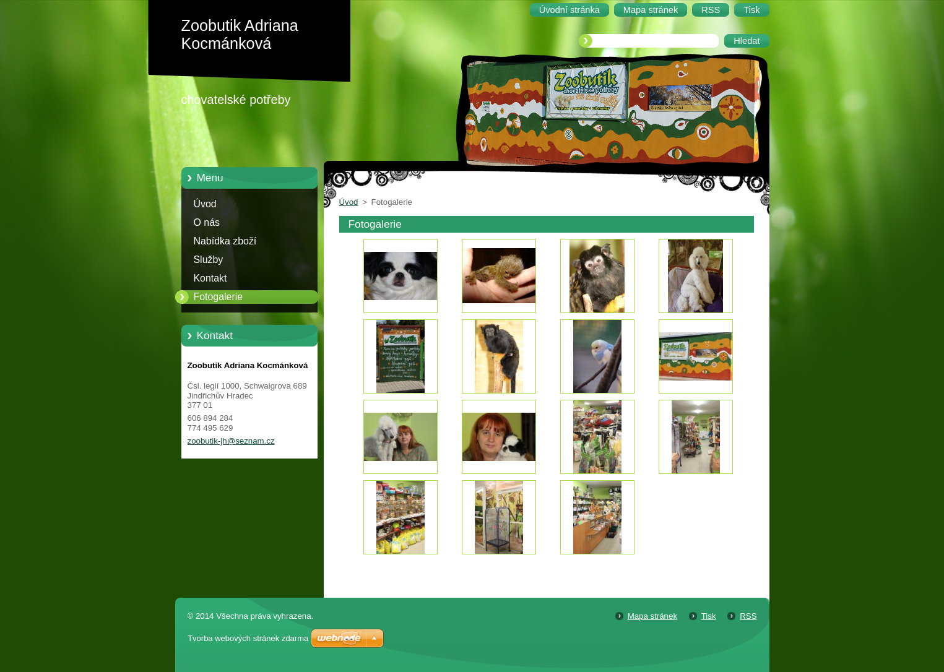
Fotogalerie (218, 296)
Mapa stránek (652, 616)
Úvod (205, 204)
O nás (207, 222)
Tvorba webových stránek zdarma (248, 638)
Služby (208, 259)
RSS (748, 616)
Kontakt (210, 278)
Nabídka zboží (225, 241)
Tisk (708, 616)
